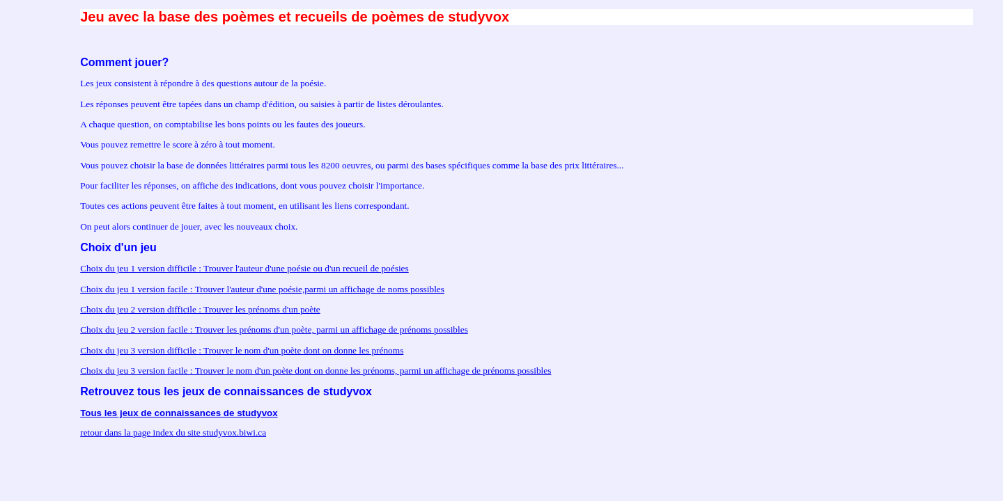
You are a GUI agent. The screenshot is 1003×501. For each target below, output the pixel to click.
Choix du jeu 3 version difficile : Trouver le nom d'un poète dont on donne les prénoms (241, 350)
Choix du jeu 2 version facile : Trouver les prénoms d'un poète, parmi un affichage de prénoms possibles (274, 329)
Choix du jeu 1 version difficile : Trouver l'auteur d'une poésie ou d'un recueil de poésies (244, 268)
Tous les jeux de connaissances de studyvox (178, 413)
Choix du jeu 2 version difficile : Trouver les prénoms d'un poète (200, 309)
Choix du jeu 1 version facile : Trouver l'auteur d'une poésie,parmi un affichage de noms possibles (262, 289)
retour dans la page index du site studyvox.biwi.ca (173, 432)
